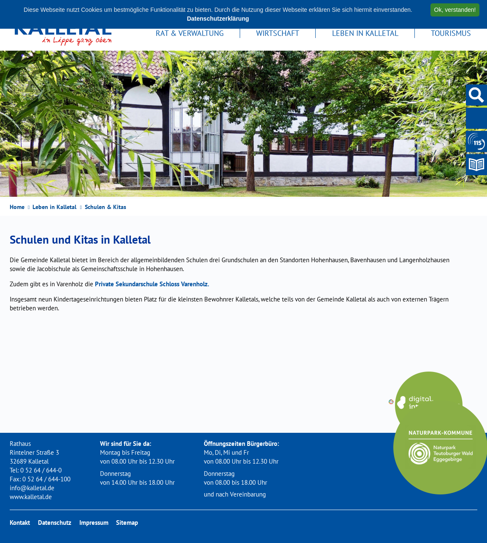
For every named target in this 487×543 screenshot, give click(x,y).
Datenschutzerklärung (218, 18)
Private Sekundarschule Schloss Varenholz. (152, 284)
